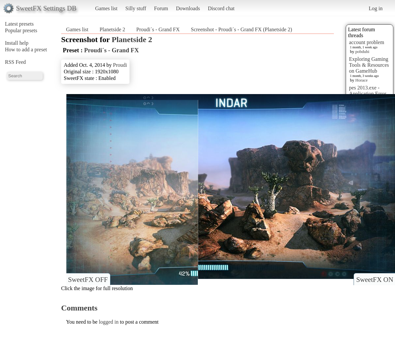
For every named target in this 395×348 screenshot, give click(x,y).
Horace (361, 80)
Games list (106, 8)
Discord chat (221, 8)
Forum (161, 8)
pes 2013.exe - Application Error (367, 90)
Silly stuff (136, 8)
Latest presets (19, 24)
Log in (376, 8)
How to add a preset (26, 49)
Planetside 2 (112, 29)
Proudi (120, 65)
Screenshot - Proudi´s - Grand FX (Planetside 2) (241, 29)
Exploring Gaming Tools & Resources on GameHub (369, 65)
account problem (366, 42)
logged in (109, 322)
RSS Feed (15, 62)
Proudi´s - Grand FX (158, 29)
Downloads (188, 8)
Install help (17, 43)
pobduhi (362, 51)
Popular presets (21, 30)
